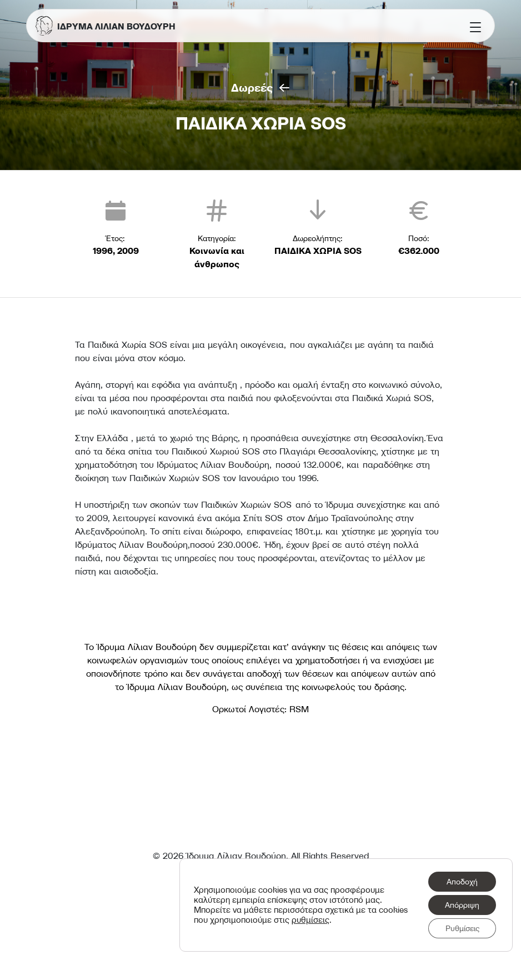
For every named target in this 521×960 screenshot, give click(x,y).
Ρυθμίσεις (462, 928)
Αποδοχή (462, 882)
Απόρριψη (462, 905)
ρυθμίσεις (310, 920)
